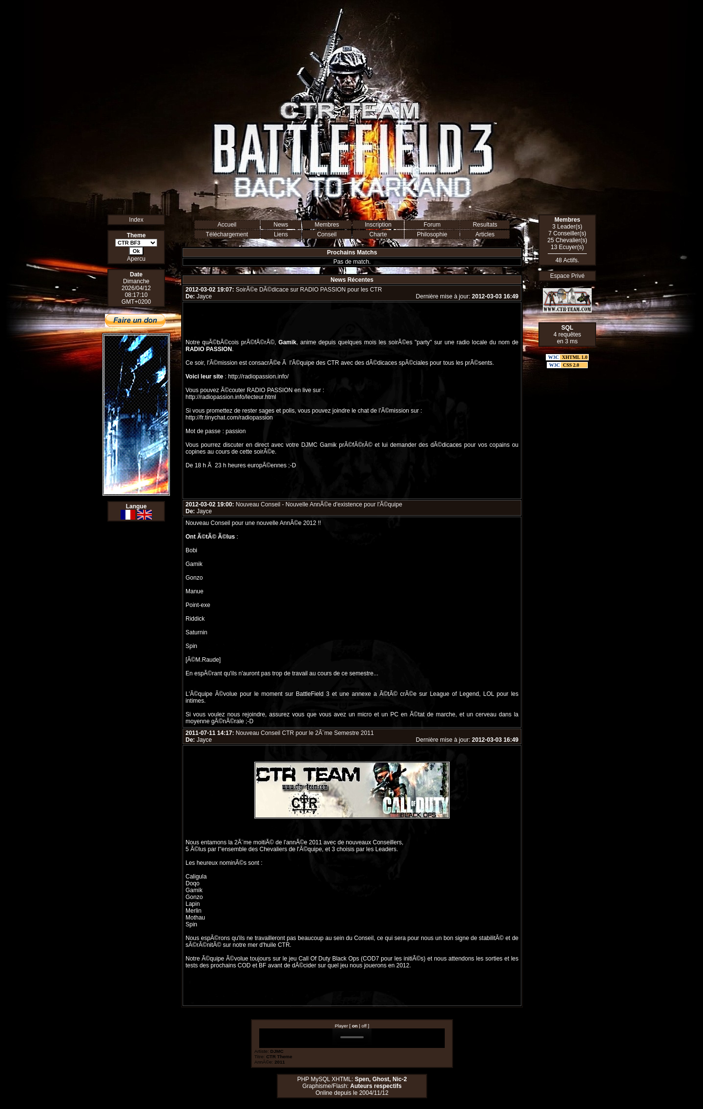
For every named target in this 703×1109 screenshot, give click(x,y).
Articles (485, 234)
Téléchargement (227, 234)
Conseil (326, 234)
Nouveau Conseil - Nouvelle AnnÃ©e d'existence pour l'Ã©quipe (319, 504)
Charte (378, 234)
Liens (281, 234)
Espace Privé (567, 275)
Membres (326, 224)
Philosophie (432, 234)
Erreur (352, 1038)
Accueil (226, 224)
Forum (432, 224)
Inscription (378, 224)
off (364, 1025)
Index (136, 219)
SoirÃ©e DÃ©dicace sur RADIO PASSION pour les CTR (309, 289)
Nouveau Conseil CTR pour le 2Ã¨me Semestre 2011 (305, 733)
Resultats (485, 224)
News (280, 224)
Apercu (136, 258)
